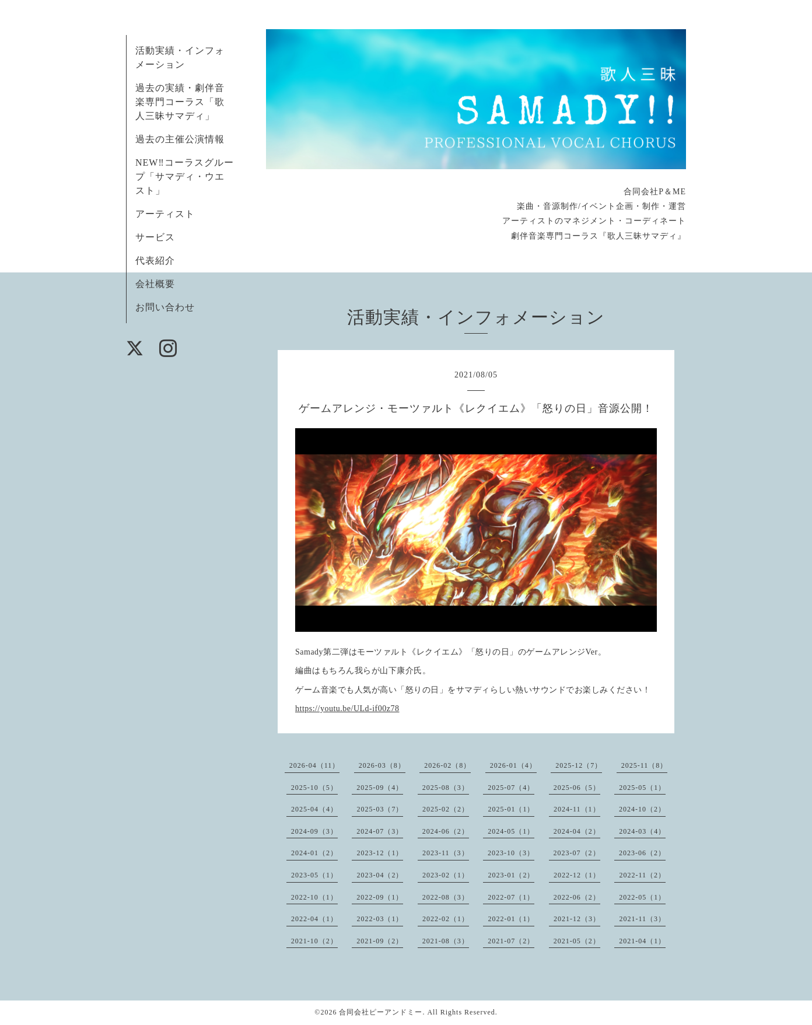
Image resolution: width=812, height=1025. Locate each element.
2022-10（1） (314, 897)
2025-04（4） (314, 809)
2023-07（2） (577, 853)
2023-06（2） (642, 853)
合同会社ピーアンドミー (380, 1012)
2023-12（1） (379, 853)
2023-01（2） (511, 875)
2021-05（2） (577, 941)
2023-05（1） (314, 875)
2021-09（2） (379, 941)
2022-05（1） (642, 897)
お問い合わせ (165, 307)
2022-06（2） (577, 897)
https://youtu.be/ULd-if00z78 (347, 708)
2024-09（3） (314, 831)
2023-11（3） (445, 853)
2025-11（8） (644, 765)
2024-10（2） (642, 809)
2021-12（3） (577, 919)
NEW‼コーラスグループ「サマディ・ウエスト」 (184, 176)
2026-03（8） (382, 765)
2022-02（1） (445, 919)
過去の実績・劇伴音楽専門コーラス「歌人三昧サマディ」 (180, 102)
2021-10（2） (314, 941)
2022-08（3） (445, 897)
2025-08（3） (445, 787)
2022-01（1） (511, 919)
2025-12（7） (578, 765)
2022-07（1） (511, 897)
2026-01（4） (513, 765)
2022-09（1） (379, 897)
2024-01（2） (314, 853)
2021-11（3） (642, 919)
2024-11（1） (577, 809)
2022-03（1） (379, 919)
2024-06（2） (445, 831)
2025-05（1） (642, 787)
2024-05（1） (511, 831)
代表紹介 (155, 260)
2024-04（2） (577, 831)
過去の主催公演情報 (180, 139)
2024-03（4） (642, 831)
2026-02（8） (447, 765)
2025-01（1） (511, 809)
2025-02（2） (445, 809)
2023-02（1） (445, 875)
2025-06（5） (577, 787)
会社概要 (155, 284)
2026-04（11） (314, 765)
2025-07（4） (511, 787)
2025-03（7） (379, 809)
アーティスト (165, 214)
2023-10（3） (511, 853)
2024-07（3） (379, 831)
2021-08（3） (445, 941)
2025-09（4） (379, 787)
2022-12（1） (577, 875)
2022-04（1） (314, 919)
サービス (155, 237)
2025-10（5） (314, 787)
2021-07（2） (511, 941)
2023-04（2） (379, 875)
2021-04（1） (642, 941)
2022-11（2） (642, 875)
